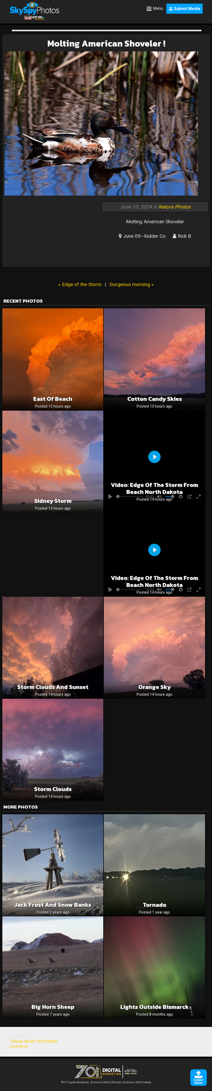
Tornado (154, 904)
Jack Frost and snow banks (52, 904)
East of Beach (52, 398)
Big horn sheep (53, 1006)
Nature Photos (175, 207)
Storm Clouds (53, 789)
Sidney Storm (53, 500)
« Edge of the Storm (79, 284)
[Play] (154, 457)
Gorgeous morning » (131, 284)
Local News (19, 1046)
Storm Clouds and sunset (52, 686)
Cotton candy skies (154, 398)
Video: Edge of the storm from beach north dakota (154, 488)
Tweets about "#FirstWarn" (34, 1041)
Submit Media (184, 8)
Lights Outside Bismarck (154, 1006)
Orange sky (154, 686)
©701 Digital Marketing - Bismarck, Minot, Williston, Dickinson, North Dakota (106, 1081)
